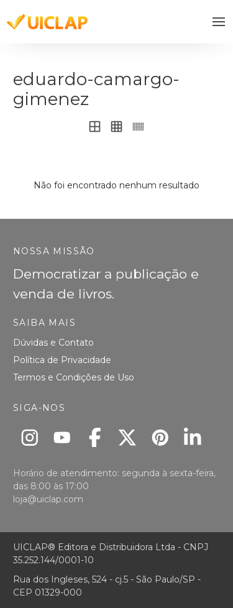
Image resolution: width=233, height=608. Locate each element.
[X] (127, 437)
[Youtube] (62, 437)
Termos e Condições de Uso (73, 377)
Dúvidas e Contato (53, 342)
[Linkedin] (192, 437)
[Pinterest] (160, 437)
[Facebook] (94, 437)
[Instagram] (29, 437)
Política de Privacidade (62, 360)
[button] (219, 22)
